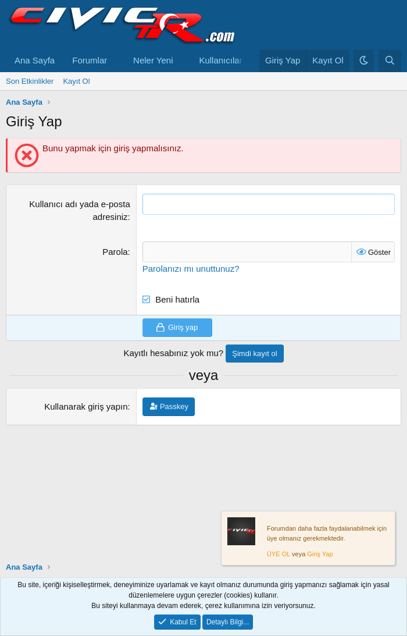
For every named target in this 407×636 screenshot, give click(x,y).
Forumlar (89, 60)
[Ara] (390, 60)
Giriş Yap (320, 554)
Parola (114, 252)
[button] (116, 60)
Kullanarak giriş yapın (85, 406)
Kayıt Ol (76, 81)
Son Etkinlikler (29, 81)
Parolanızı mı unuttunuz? (191, 268)
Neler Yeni (153, 60)
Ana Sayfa (35, 60)
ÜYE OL (278, 554)
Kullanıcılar (220, 60)
